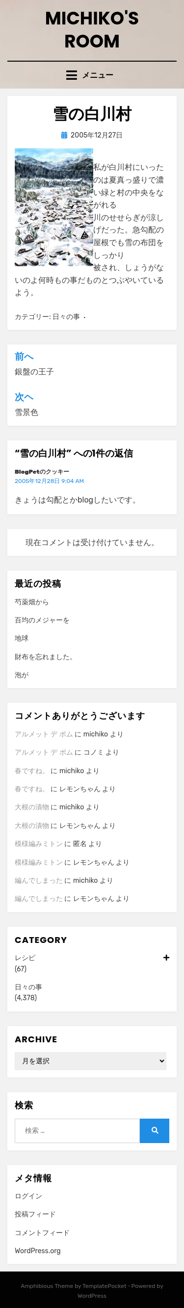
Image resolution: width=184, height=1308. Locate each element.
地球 (21, 638)
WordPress (92, 1295)
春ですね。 (32, 771)
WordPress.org (38, 1251)
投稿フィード (35, 1214)
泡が (21, 675)
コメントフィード (42, 1233)
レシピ (92, 958)
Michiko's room (92, 30)
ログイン (28, 1196)
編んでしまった (39, 880)
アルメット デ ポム (44, 734)
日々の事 (66, 317)
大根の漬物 (32, 807)
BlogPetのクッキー (42, 471)
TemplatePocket (104, 1286)
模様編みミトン (39, 844)
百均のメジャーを (42, 620)
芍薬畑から (32, 602)
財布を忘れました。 (46, 657)
